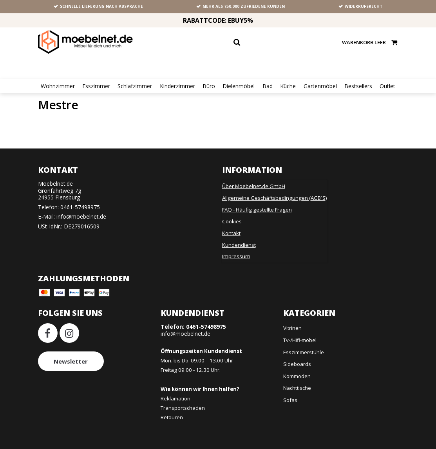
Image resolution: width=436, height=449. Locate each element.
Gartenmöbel (320, 86)
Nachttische (297, 387)
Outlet (387, 86)
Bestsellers (358, 86)
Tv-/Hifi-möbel (300, 340)
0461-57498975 (80, 207)
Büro (209, 86)
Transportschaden (183, 407)
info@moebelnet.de (81, 216)
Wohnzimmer (58, 86)
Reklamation (175, 398)
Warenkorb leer (370, 42)
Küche (288, 86)
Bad (267, 86)
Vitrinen (292, 327)
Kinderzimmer (177, 86)
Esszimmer (96, 86)
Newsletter (71, 361)
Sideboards (297, 364)
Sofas (290, 400)
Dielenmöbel (239, 86)
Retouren (172, 417)
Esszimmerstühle (303, 352)
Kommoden (297, 376)
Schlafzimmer (135, 86)
